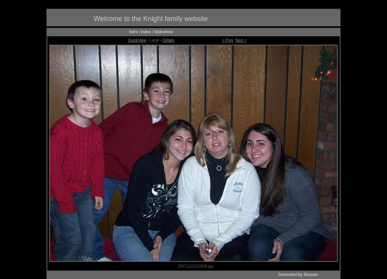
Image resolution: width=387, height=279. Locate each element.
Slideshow (163, 32)
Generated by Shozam (298, 275)
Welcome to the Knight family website (151, 19)
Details (169, 40)
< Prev (227, 40)
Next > (240, 40)
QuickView (137, 40)
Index (146, 32)
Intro (133, 32)
